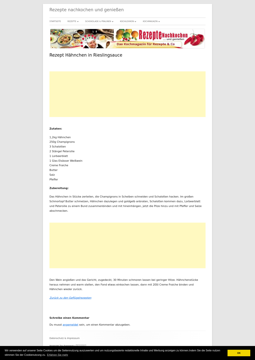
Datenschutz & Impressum (64, 338)
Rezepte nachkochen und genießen (86, 9)
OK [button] (239, 353)
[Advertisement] (127, 94)
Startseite (55, 21)
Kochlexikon (127, 21)
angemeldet (70, 324)
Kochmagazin (150, 21)
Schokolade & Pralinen (98, 21)
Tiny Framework (67, 346)
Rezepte (71, 21)
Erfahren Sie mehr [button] (57, 354)
